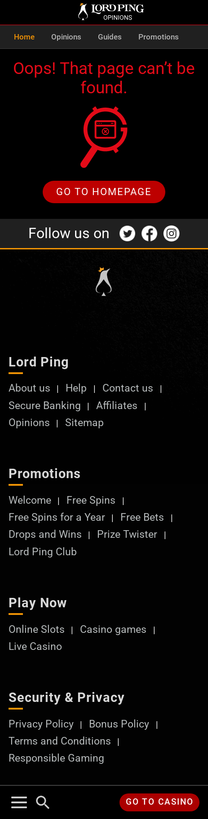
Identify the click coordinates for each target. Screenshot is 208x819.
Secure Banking (45, 405)
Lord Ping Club (43, 551)
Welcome (30, 500)
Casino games (113, 629)
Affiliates (116, 405)
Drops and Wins (45, 534)
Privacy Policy (41, 724)
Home (24, 37)
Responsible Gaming (56, 758)
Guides (110, 37)
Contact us (127, 388)
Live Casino (35, 646)
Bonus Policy (119, 724)
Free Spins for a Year (57, 517)
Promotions (158, 37)
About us (29, 388)
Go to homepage (104, 191)
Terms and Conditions (60, 741)
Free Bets (142, 517)
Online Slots (37, 629)
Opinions (66, 37)
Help (76, 388)
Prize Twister (127, 534)
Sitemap (84, 422)
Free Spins (90, 500)
